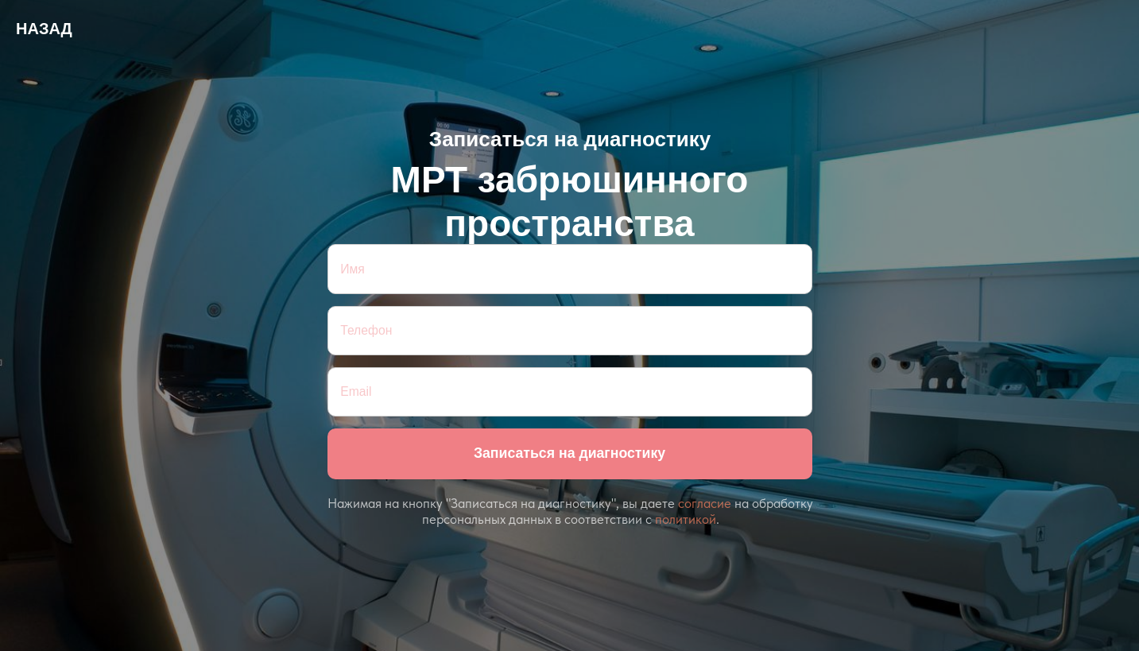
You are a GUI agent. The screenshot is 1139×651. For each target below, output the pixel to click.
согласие (704, 503)
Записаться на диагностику (569, 453)
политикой (685, 519)
